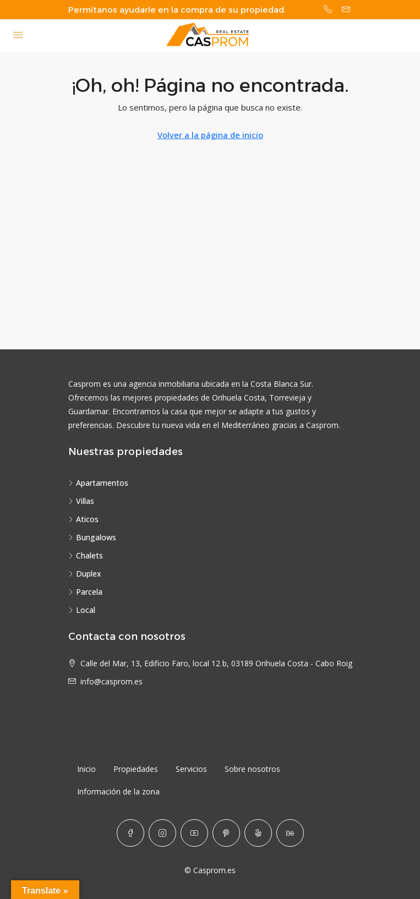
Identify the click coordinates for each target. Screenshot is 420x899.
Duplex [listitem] (84, 573)
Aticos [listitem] (83, 519)
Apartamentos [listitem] (98, 483)
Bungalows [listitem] (92, 537)
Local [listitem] (81, 610)
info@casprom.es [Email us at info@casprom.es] (111, 681)
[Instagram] (162, 833)
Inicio (86, 769)
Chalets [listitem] (85, 555)
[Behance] (290, 833)
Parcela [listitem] (85, 591)
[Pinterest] (226, 833)
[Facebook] (130, 833)
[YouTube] (194, 833)
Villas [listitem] (81, 501)
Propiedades (135, 769)
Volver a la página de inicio (210, 134)
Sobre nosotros (252, 769)
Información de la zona (118, 791)
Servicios (191, 769)
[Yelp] (258, 833)
